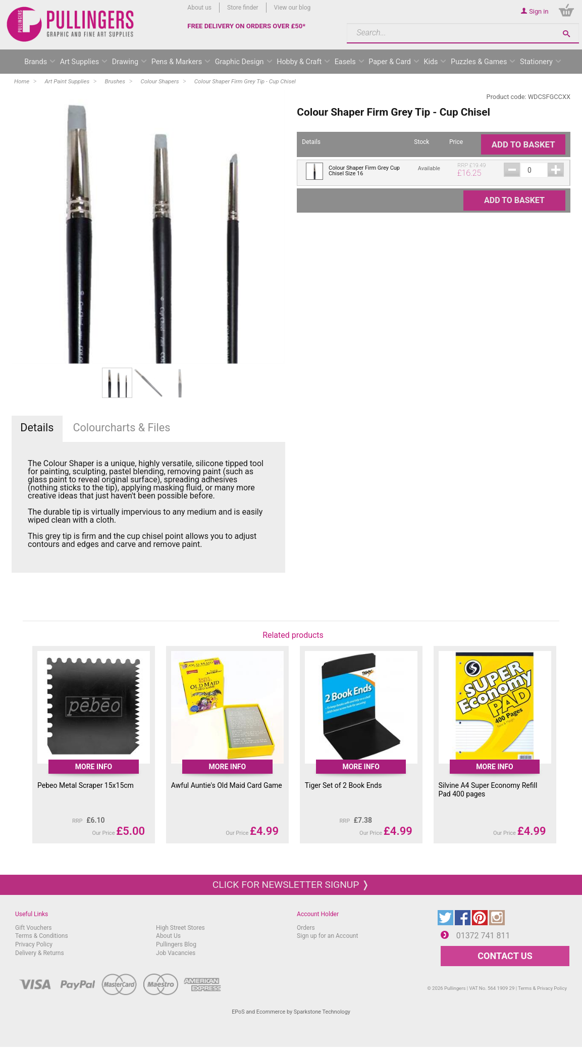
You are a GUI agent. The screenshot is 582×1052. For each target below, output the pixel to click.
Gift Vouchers (33, 927)
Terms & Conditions (41, 935)
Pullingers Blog (176, 944)
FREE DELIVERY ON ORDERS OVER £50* (246, 26)
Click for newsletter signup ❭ (291, 884)
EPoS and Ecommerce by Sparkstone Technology (291, 1012)
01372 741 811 (483, 935)
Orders (306, 927)
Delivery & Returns (39, 953)
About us (199, 7)
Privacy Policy (33, 944)
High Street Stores (180, 927)
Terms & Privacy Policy (542, 988)
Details (37, 427)
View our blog (292, 7)
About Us (168, 935)
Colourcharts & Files (121, 427)
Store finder (242, 7)
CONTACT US (505, 955)
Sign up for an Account (327, 935)
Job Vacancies (175, 953)
